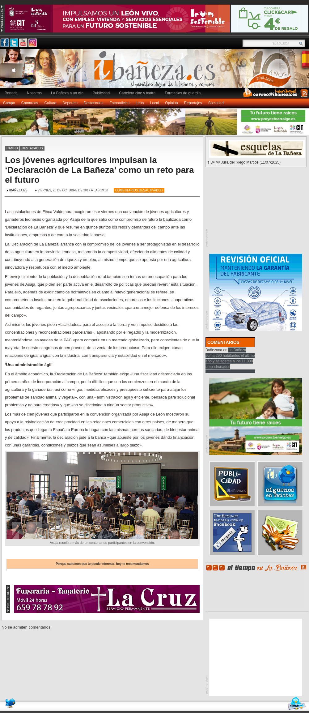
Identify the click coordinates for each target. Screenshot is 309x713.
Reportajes (193, 103)
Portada (11, 93)
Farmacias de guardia (183, 93)
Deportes (70, 103)
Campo (9, 103)
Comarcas (29, 103)
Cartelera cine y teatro (137, 93)
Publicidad (101, 93)
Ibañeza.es (156, 71)
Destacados (93, 103)
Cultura (50, 103)
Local (154, 103)
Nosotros (34, 93)
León (140, 103)
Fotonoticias (119, 103)
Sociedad (216, 103)
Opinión (171, 103)
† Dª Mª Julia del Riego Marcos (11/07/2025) (244, 162)
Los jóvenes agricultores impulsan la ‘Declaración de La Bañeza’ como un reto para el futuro (99, 170)
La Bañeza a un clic (67, 93)
